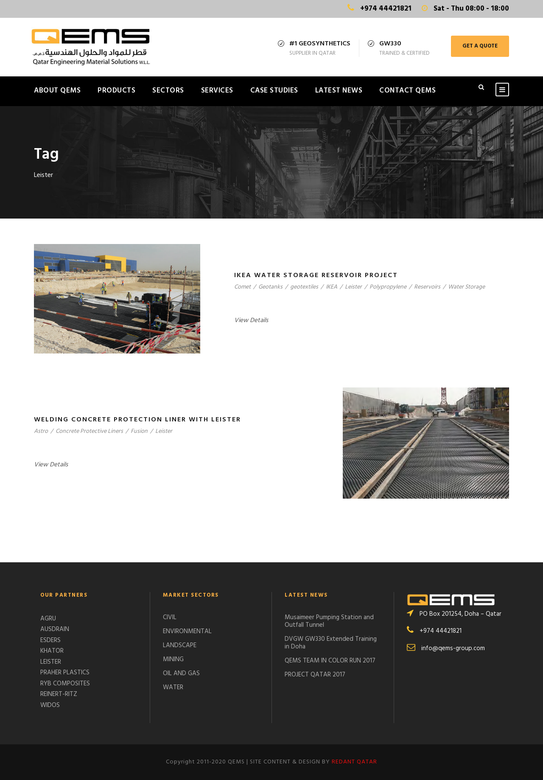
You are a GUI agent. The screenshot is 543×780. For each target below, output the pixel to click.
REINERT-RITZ (58, 694)
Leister (353, 287)
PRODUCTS (116, 90)
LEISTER (50, 662)
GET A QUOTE (480, 46)
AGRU (48, 619)
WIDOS (50, 705)
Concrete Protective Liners (89, 431)
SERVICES (217, 90)
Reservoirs (427, 287)
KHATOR (52, 651)
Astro (41, 431)
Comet (242, 287)
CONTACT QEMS (407, 90)
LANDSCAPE (179, 645)
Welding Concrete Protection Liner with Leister (137, 419)
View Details (251, 320)
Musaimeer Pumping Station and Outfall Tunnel (329, 621)
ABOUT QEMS (57, 90)
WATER (173, 687)
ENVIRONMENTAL (187, 631)
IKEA (331, 287)
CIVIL (169, 617)
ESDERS (50, 640)
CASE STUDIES (274, 90)
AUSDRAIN (54, 629)
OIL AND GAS (181, 673)
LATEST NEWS (339, 90)
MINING (173, 659)
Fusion (139, 431)
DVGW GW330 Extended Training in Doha (331, 643)
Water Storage (466, 287)
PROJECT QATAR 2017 (315, 675)
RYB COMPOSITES (65, 684)
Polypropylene (387, 287)
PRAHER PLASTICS (65, 673)
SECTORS (168, 90)
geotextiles (304, 287)
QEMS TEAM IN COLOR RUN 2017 (330, 661)
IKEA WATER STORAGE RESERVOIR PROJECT (316, 275)
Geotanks (270, 287)
